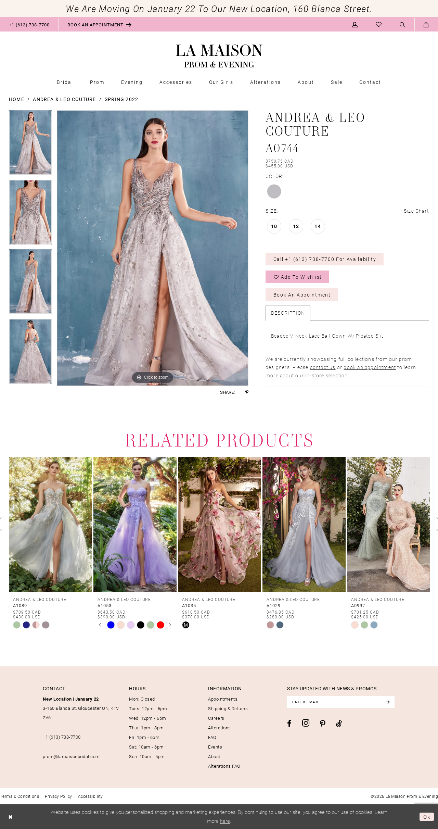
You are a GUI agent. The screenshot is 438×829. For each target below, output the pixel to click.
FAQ (212, 737)
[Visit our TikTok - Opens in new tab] (339, 723)
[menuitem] (29, 24)
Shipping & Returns (228, 708)
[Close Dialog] (10, 817)
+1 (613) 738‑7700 (62, 737)
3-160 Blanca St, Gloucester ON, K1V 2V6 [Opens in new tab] (81, 708)
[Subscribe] (387, 702)
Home (16, 99)
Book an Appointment (302, 294)
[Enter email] (341, 702)
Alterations (219, 728)
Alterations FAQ (224, 766)
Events (215, 747)
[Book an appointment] (100, 24)
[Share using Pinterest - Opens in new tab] (246, 392)
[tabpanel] (30, 145)
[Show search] (402, 24)
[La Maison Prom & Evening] (219, 56)
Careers (216, 718)
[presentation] (50, 524)
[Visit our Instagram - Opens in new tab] (305, 723)
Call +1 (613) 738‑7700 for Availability (324, 259)
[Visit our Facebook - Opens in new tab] (289, 723)
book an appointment (370, 367)
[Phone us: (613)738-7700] (29, 24)
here (225, 820)
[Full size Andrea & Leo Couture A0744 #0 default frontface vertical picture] (152, 248)
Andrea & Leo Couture (64, 99)
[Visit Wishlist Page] (379, 24)
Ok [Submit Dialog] (426, 816)
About (214, 756)
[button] (355, 24)
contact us (323, 367)
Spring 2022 (121, 99)
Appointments (222, 699)
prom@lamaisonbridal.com (71, 756)
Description (288, 313)
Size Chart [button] (416, 211)
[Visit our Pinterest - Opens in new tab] (322, 724)
